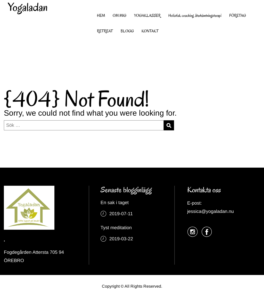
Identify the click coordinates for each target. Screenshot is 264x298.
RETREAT (105, 31)
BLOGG (127, 31)
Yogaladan (28, 7)
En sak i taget (115, 202)
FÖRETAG (237, 15)
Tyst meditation (116, 227)
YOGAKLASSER (147, 15)
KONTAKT (150, 31)
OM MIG (119, 15)
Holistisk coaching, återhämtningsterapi (194, 15)
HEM (101, 15)
